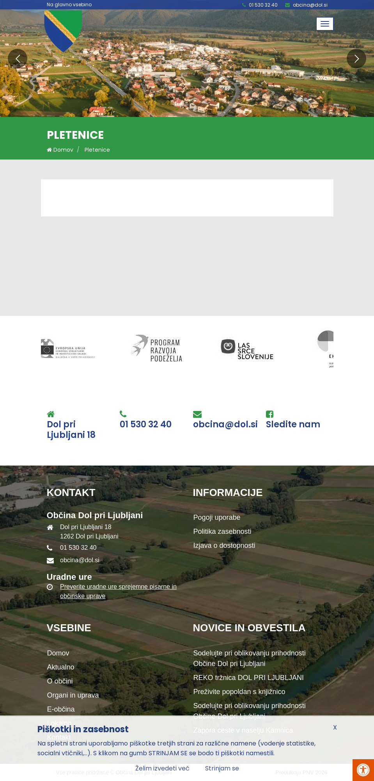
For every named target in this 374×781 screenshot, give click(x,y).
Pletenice (97, 150)
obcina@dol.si (310, 5)
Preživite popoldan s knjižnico (239, 692)
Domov (60, 150)
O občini (60, 681)
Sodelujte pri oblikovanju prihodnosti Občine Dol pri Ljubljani (249, 658)
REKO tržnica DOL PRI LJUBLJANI (248, 678)
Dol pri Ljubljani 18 (71, 430)
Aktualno (60, 667)
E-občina (61, 709)
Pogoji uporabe (217, 517)
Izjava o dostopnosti (224, 545)
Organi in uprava (73, 695)
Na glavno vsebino (69, 4)
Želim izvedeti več (162, 768)
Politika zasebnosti (222, 531)
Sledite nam (293, 425)
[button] (17, 58)
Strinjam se (222, 768)
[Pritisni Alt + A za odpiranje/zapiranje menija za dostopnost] (363, 770)
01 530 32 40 (263, 5)
